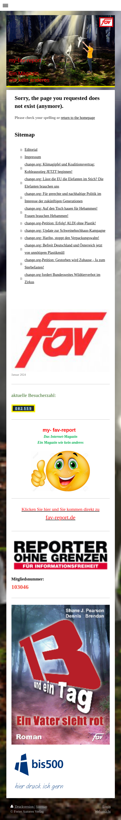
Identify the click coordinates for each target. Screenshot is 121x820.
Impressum (33, 157)
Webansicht (103, 811)
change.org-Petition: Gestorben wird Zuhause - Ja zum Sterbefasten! (65, 263)
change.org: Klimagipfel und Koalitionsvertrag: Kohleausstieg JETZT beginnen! (60, 168)
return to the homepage (78, 118)
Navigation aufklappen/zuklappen (60, 5)
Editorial (31, 150)
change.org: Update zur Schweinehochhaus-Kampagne (65, 231)
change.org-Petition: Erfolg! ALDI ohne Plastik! (60, 223)
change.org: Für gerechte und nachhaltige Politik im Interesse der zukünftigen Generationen (63, 197)
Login (106, 807)
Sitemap (41, 807)
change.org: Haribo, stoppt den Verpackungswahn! (62, 238)
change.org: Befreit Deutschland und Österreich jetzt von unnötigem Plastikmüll (63, 249)
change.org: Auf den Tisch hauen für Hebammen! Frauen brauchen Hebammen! (61, 212)
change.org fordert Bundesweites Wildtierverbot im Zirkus (62, 278)
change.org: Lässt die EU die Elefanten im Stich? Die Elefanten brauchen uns (64, 182)
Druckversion (22, 807)
